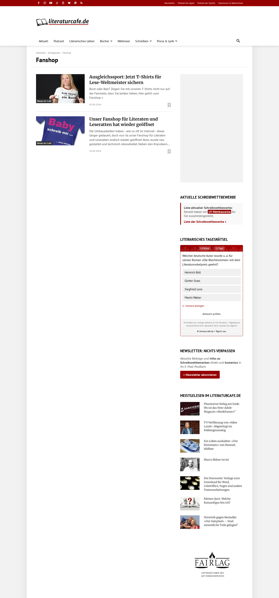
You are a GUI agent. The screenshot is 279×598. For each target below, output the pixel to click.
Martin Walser (193, 297)
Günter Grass (192, 281)
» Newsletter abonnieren (200, 375)
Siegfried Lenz (193, 289)
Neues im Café (44, 100)
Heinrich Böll (193, 272)
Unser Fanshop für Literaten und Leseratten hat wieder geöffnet (123, 121)
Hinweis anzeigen (193, 306)
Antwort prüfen (211, 314)
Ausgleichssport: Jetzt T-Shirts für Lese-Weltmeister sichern (125, 79)
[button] (238, 41)
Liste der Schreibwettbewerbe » (205, 222)
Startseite (40, 52)
